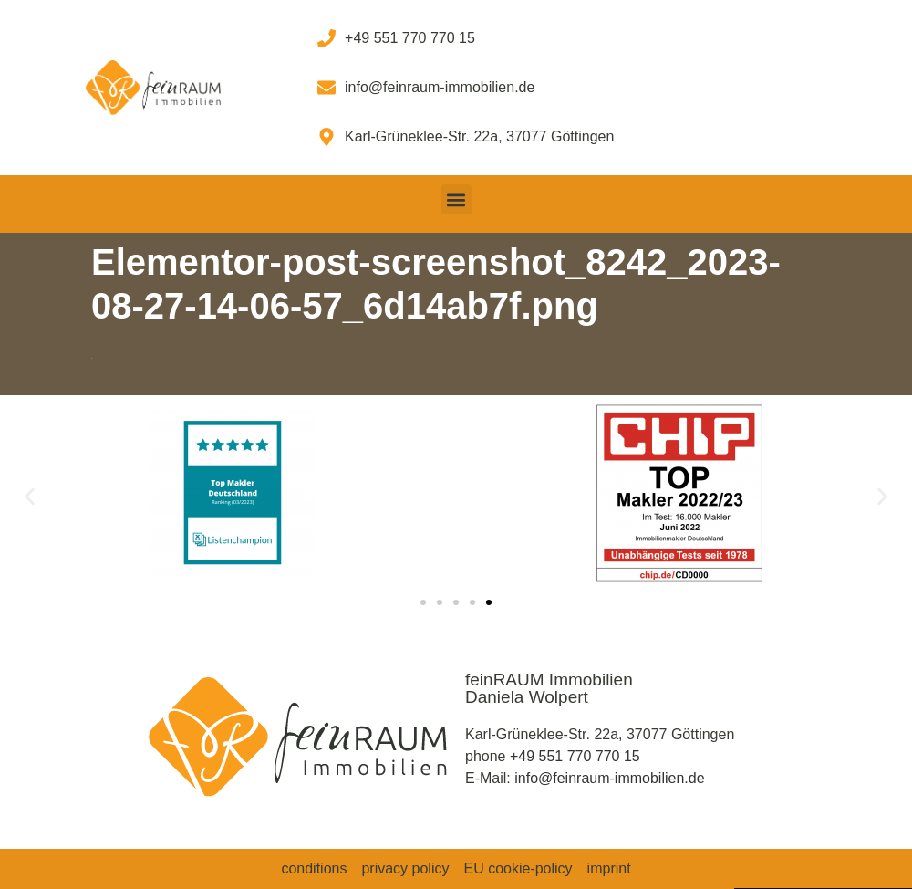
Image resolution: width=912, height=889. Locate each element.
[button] (456, 199)
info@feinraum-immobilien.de (609, 778)
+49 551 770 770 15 (575, 756)
